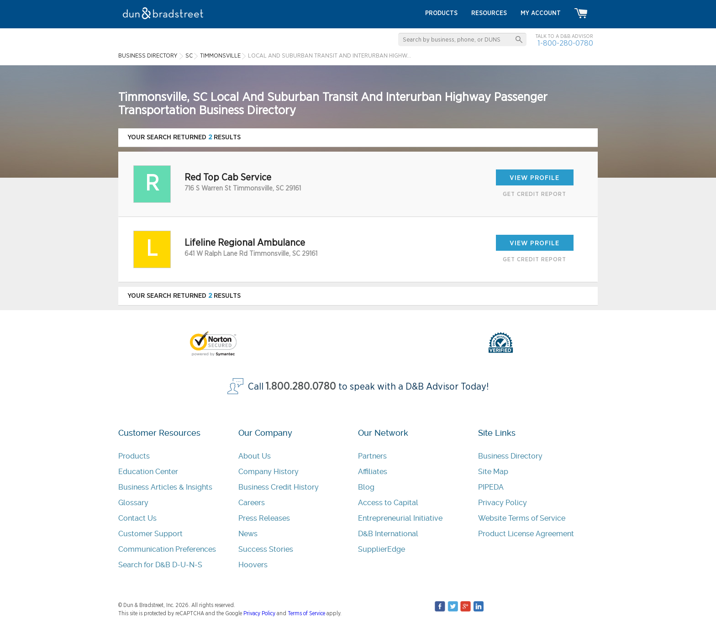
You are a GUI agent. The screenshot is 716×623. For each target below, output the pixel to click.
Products (134, 456)
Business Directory (510, 456)
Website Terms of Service (521, 518)
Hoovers (253, 564)
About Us (254, 456)
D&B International (388, 533)
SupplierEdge (381, 549)
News (248, 533)
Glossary (133, 502)
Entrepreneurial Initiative (400, 518)
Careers (251, 502)
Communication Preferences (167, 549)
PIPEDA (491, 487)
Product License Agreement (526, 533)
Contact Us (137, 518)
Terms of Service (306, 613)
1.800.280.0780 (301, 386)
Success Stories (265, 549)
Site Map (493, 471)
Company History (268, 471)
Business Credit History (278, 487)
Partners (372, 456)
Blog (366, 487)
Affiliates (372, 471)
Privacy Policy (502, 502)
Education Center (148, 471)
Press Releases (264, 518)
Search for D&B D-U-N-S (160, 564)
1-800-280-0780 (565, 43)
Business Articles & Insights (165, 487)
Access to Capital (388, 502)
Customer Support (150, 533)
